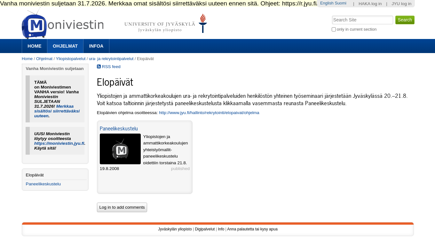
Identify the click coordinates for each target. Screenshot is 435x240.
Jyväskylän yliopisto (175, 229)
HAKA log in (370, 3)
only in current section (356, 29)
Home (34, 46)
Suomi (340, 3)
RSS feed (109, 66)
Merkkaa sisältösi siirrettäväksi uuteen (57, 111)
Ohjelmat (65, 46)
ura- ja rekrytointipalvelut (111, 58)
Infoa (96, 46)
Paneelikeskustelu (119, 128)
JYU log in (401, 3)
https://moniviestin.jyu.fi (59, 143)
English (327, 3)
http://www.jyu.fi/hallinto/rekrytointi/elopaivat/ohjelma (209, 112)
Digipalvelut (205, 229)
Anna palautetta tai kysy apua (252, 229)
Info (221, 229)
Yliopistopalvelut (70, 58)
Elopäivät (35, 175)
